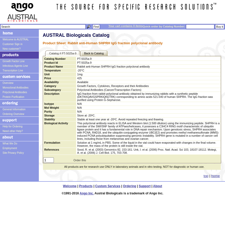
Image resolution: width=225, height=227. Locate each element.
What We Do (10, 143)
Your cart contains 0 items (125, 25)
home (215, 176)
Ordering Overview (13, 114)
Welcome (69, 186)
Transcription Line (13, 70)
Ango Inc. (86, 193)
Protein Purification (13, 97)
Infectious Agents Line (15, 65)
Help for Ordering (13, 126)
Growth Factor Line (14, 61)
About (157, 186)
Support (145, 186)
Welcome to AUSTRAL (16, 39)
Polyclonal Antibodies (15, 92)
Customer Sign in (13, 44)
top (206, 176)
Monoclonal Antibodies (15, 87)
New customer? (11, 48)
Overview (8, 83)
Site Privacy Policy (13, 152)
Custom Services (107, 186)
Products (86, 186)
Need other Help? (13, 131)
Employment (10, 148)
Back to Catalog (94, 53)
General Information (14, 109)
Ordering (129, 186)
